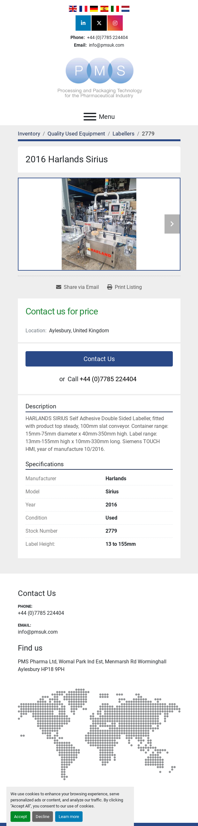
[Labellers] (124, 133)
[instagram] (115, 23)
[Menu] (90, 116)
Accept (20, 816)
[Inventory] (29, 133)
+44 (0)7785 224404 (107, 37)
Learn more (69, 816)
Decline (42, 816)
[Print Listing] (124, 287)
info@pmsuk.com (106, 45)
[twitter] (99, 23)
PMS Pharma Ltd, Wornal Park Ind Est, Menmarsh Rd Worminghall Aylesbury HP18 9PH (92, 665)
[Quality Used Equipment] (76, 133)
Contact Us (99, 359)
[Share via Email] (77, 287)
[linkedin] (83, 23)
